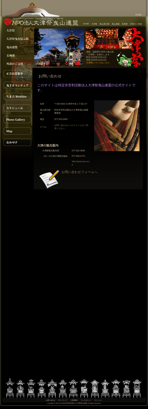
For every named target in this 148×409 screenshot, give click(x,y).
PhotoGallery (17, 119)
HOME (138, 15)
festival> (17, 30)
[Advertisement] (110, 4)
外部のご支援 (136, 24)
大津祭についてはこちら (97, 63)
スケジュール (17, 108)
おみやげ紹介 (17, 142)
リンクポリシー (86, 400)
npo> (17, 47)
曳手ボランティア (17, 85)
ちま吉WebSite (17, 96)
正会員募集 (17, 73)
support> (17, 64)
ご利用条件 (74, 400)
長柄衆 (125, 24)
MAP (17, 131)
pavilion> (17, 39)
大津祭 (94, 24)
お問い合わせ (50, 400)
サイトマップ (62, 400)
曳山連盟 (116, 24)
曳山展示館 (104, 24)
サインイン (98, 400)
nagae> (17, 55)
